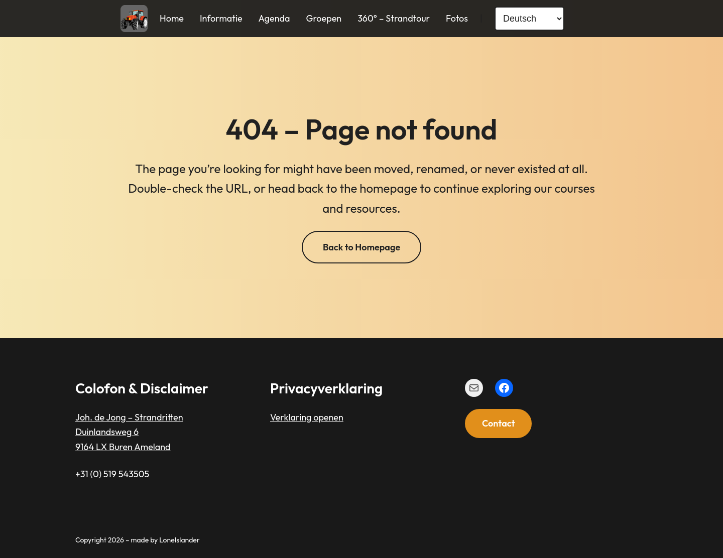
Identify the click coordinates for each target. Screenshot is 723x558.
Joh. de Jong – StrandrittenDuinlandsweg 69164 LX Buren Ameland (129, 432)
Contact (498, 423)
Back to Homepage (361, 247)
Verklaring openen (306, 417)
